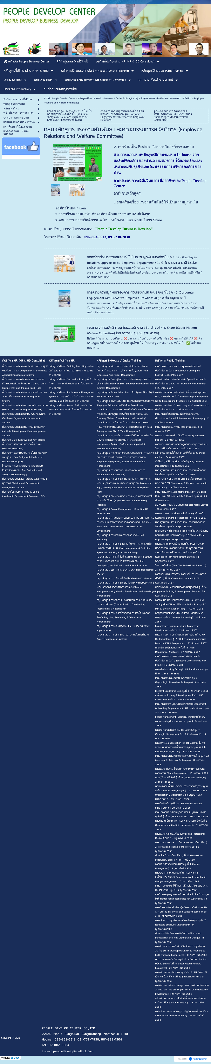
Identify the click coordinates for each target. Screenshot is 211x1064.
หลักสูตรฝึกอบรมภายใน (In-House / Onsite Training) (105, 98)
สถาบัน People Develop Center (59, 98)
